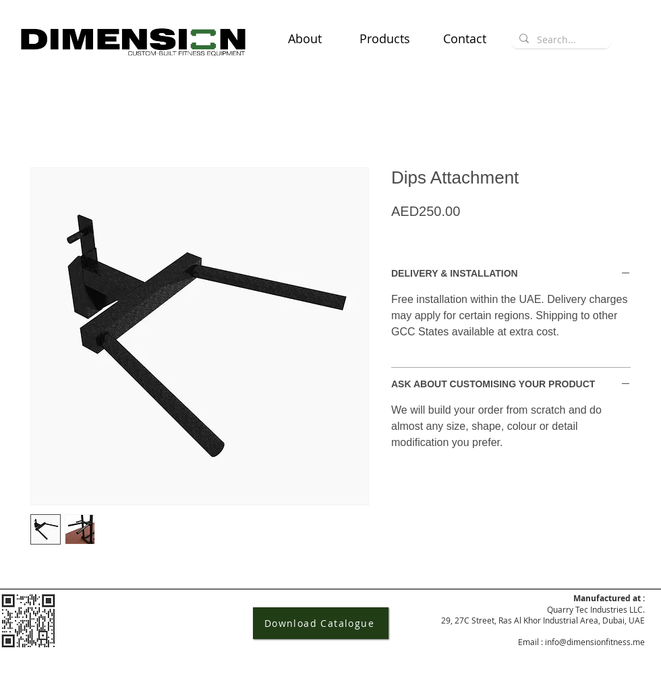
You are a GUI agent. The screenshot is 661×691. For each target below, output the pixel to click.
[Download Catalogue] (321, 623)
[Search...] (560, 40)
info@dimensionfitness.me (595, 641)
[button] (385, 38)
